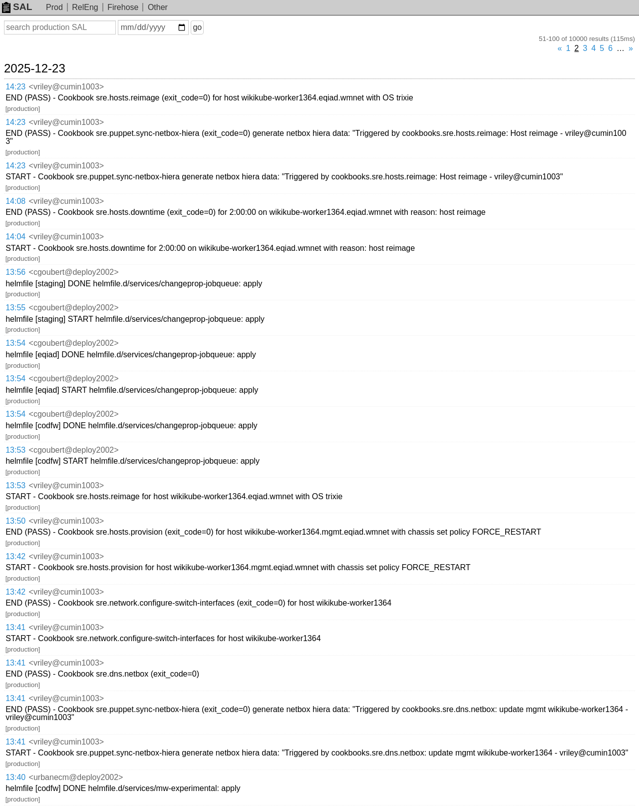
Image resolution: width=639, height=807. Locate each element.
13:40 (15, 777)
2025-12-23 (34, 68)
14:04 (15, 236)
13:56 (15, 272)
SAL (17, 6)
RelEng (85, 7)
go (197, 27)
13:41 (15, 627)
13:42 (15, 556)
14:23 (15, 86)
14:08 (15, 201)
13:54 (15, 343)
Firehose (122, 7)
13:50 (15, 521)
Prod (54, 7)
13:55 (15, 307)
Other (158, 7)
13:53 (15, 450)
